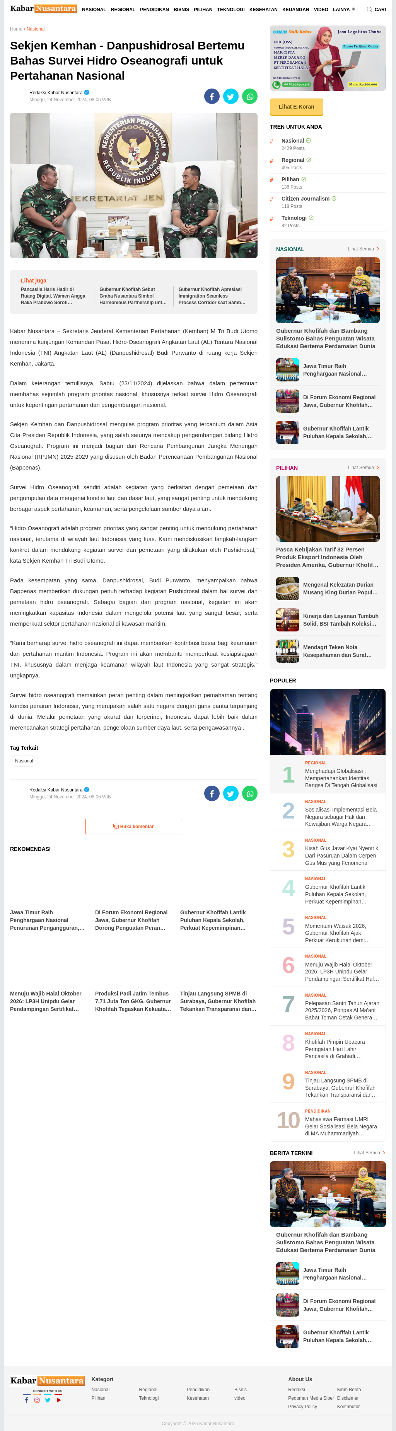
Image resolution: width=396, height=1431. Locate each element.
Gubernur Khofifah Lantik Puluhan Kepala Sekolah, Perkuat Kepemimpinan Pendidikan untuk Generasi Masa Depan (338, 432)
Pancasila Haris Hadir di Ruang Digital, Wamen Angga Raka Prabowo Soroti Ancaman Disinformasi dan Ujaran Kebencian (53, 296)
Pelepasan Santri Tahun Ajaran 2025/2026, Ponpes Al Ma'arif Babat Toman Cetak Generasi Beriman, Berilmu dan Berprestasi (342, 1010)
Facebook (27, 1403)
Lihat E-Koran (296, 107)
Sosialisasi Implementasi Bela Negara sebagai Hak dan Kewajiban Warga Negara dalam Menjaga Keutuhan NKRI (341, 817)
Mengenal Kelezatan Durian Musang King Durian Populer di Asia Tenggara (340, 589)
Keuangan (295, 9)
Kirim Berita (349, 1389)
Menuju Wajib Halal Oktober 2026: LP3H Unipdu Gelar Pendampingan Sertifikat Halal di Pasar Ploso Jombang (341, 972)
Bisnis (181, 9)
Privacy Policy (302, 1406)
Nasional (94, 9)
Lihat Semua (361, 249)
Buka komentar (133, 827)
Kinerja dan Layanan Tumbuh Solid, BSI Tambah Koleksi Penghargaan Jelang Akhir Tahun (341, 620)
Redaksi (296, 1389)
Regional (123, 9)
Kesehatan (263, 9)
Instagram (37, 1403)
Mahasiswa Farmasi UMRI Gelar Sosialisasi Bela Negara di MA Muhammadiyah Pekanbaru (341, 1126)
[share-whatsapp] (250, 96)
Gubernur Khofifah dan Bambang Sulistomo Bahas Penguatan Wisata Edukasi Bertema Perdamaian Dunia (326, 338)
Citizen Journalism (305, 199)
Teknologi (231, 9)
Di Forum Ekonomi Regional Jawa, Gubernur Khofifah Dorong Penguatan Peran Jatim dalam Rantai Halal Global (339, 401)
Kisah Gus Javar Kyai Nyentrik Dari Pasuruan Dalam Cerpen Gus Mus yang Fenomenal (341, 855)
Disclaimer (348, 1398)
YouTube (58, 1403)
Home (16, 29)
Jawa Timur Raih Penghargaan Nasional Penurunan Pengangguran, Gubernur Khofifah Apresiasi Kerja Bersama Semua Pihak (340, 370)
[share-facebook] (212, 96)
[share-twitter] (231, 96)
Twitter (47, 1403)
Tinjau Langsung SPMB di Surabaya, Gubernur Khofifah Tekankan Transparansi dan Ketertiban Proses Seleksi (340, 1088)
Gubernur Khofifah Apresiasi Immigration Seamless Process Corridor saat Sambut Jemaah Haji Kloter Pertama (212, 296)
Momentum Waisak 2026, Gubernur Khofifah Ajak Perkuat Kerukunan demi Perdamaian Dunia (335, 933)
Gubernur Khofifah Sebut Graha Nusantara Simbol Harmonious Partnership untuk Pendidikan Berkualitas (133, 296)
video (321, 9)
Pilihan (203, 9)
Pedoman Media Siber (311, 1398)
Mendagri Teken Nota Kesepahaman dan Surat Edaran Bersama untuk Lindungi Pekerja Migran (334, 651)
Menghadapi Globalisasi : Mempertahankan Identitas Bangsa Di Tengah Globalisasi (341, 778)
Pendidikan (154, 9)
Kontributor (348, 1406)
